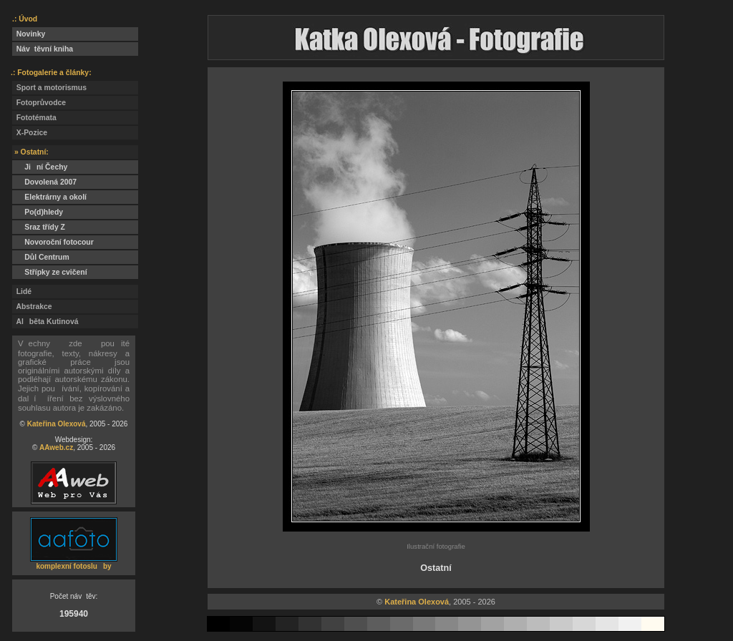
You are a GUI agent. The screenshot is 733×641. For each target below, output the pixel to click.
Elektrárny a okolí (49, 197)
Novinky (28, 34)
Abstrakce (32, 306)
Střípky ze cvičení (49, 272)
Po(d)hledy (37, 212)
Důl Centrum (40, 257)
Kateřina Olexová (56, 424)
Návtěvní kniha (42, 49)
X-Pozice (29, 133)
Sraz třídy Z (41, 227)
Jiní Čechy (39, 167)
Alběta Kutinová (45, 322)
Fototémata (34, 118)
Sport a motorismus (49, 88)
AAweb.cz (56, 447)
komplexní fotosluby (73, 566)
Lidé (21, 291)
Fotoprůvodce (39, 103)
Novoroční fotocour (53, 242)
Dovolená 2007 (44, 182)
